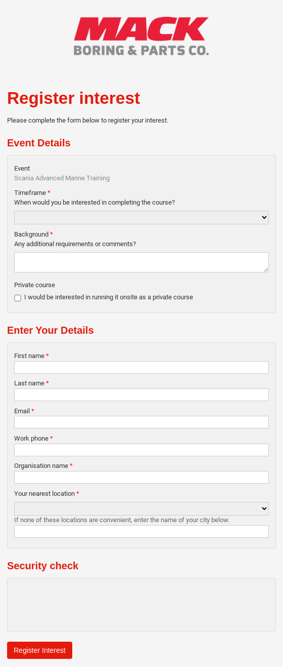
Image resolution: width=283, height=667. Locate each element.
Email (24, 414)
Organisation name (43, 469)
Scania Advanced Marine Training (62, 178)
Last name (31, 386)
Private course (34, 288)
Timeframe (32, 193)
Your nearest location (46, 496)
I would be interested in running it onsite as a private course (108, 300)
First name (31, 359)
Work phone (33, 441)
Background (33, 234)
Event (22, 168)
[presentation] (91, 607)
